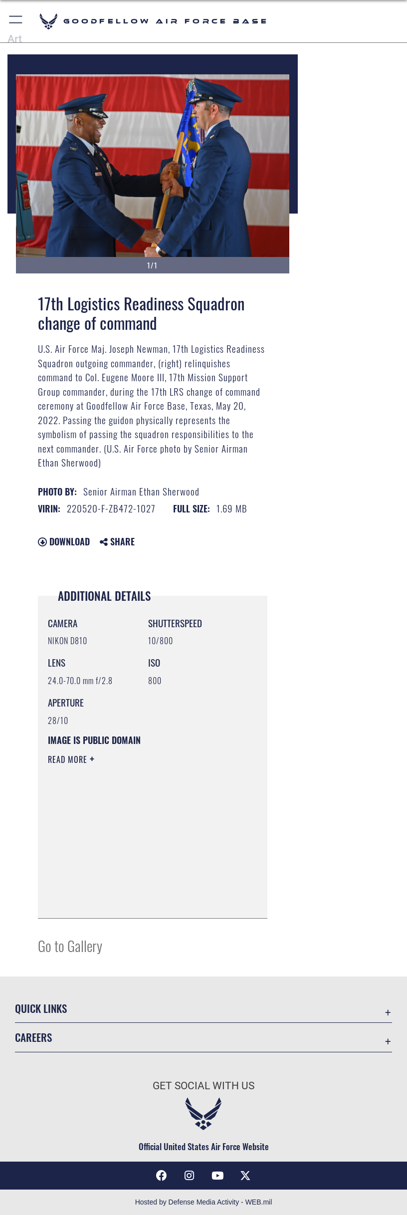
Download (64, 541)
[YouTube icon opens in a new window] (217, 1175)
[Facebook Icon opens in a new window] (161, 1175)
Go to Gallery (70, 945)
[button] (16, 21)
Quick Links (41, 1008)
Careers (33, 1037)
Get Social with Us (203, 1086)
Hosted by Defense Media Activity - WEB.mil (203, 1202)
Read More (69, 759)
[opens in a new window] (245, 1175)
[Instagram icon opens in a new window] (189, 1175)
